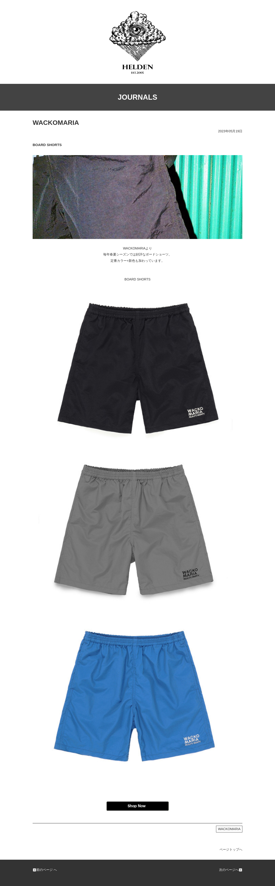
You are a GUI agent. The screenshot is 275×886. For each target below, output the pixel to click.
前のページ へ (45, 870)
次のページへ (230, 870)
